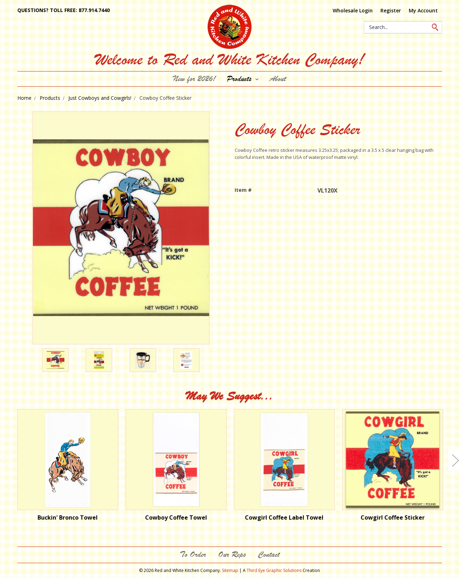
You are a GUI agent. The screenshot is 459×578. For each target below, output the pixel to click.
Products (242, 79)
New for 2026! (194, 79)
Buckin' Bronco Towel (68, 517)
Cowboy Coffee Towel (176, 517)
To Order (193, 554)
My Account (423, 10)
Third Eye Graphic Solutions (274, 570)
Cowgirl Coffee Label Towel (284, 517)
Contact (269, 554)
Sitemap (230, 570)
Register (390, 10)
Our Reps (232, 554)
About (278, 79)
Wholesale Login (353, 10)
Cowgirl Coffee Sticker (393, 517)
